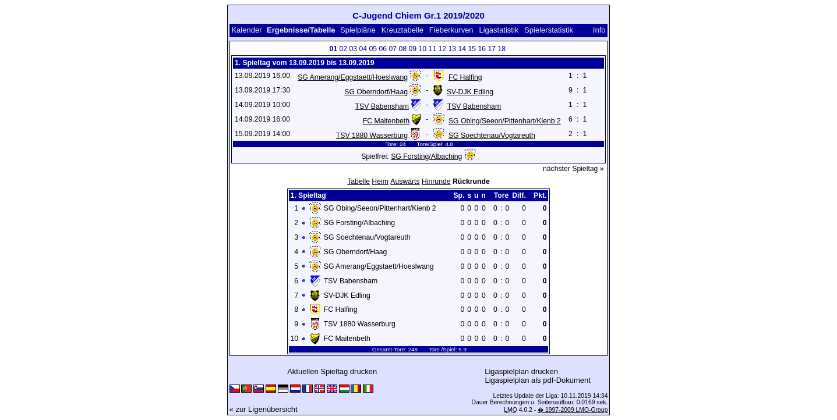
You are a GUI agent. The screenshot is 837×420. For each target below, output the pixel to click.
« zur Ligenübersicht (263, 409)
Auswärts (404, 181)
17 (492, 49)
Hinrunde (436, 181)
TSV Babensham (382, 106)
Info (599, 30)
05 (373, 49)
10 (422, 49)
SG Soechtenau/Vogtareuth (491, 135)
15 (472, 49)
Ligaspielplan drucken (521, 371)
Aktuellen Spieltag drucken (332, 371)
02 (343, 49)
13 (452, 49)
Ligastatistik (498, 30)
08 (402, 49)
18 (501, 49)
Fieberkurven (451, 30)
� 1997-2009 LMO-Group (573, 410)
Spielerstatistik (548, 30)
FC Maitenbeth (386, 121)
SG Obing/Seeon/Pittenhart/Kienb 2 (504, 121)
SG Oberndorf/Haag (376, 92)
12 (442, 49)
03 (353, 49)
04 (363, 49)
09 (412, 49)
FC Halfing (465, 77)
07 (393, 49)
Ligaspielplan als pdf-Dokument (538, 380)
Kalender (246, 30)
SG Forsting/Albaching (426, 156)
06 (383, 49)
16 (482, 49)
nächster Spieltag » (573, 169)
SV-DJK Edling (470, 92)
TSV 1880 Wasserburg (372, 135)
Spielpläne (358, 30)
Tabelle (358, 181)
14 (462, 49)
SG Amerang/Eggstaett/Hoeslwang (353, 77)
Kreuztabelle (402, 30)
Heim (380, 181)
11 (432, 49)
